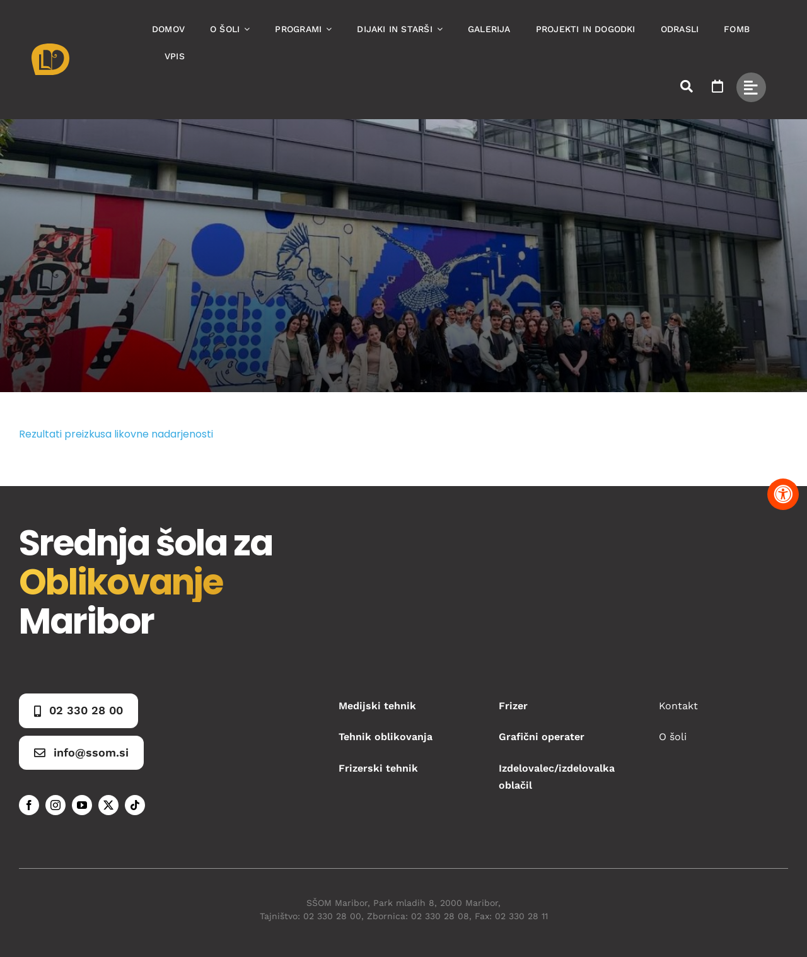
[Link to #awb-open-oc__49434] (751, 87)
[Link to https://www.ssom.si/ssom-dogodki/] (717, 86)
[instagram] (55, 805)
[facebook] (29, 805)
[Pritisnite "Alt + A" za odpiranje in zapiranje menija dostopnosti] (783, 494)
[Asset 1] (50, 48)
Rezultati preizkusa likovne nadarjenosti (116, 434)
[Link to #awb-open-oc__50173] (686, 86)
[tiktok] (135, 805)
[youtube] (82, 805)
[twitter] (108, 805)
